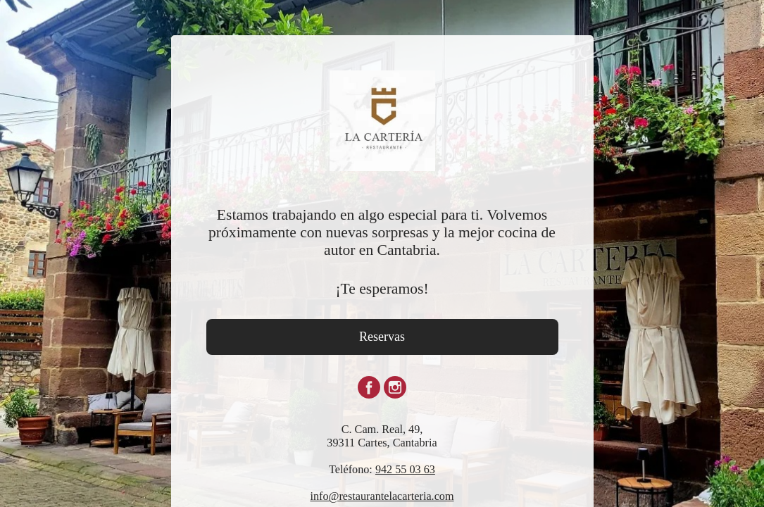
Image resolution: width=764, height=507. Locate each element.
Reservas (382, 337)
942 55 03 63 (405, 469)
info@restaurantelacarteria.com (381, 496)
